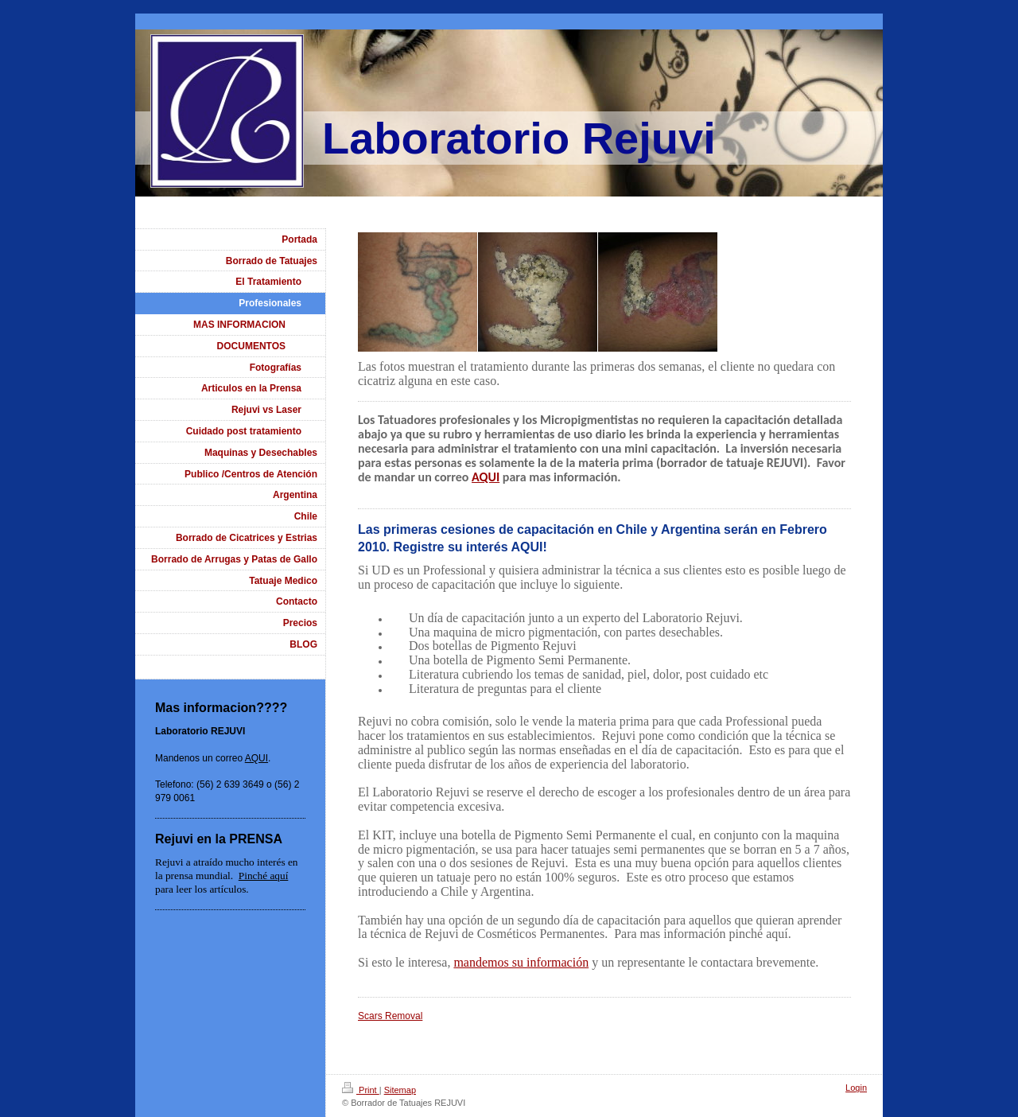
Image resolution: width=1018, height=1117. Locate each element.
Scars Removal (390, 1016)
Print (360, 1090)
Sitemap (400, 1090)
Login (856, 1087)
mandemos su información (521, 962)
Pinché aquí (264, 876)
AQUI (485, 477)
